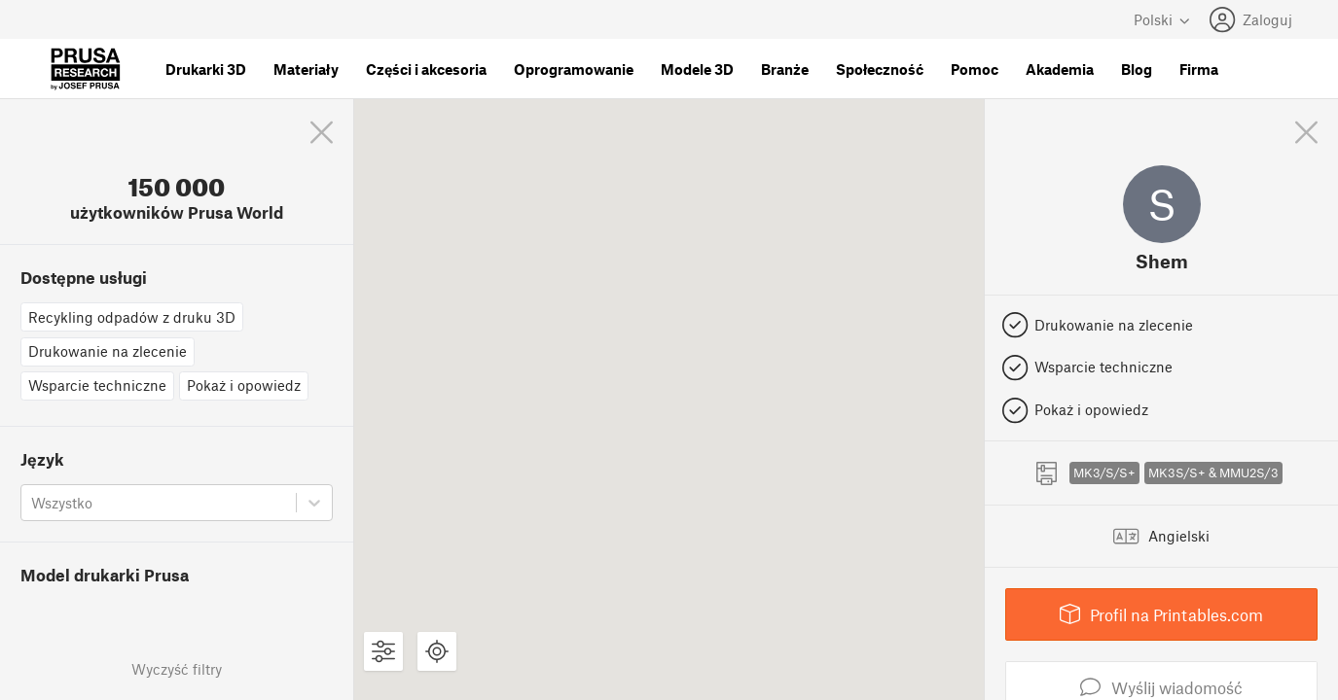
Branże (785, 69)
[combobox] (33, 503)
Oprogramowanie (573, 69)
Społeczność (879, 69)
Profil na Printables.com (1162, 614)
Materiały (306, 69)
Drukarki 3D (205, 69)
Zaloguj (1250, 19)
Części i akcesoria (426, 69)
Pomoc (974, 69)
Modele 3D (697, 69)
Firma (1198, 69)
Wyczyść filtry (176, 669)
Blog (1136, 69)
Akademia (1060, 69)
